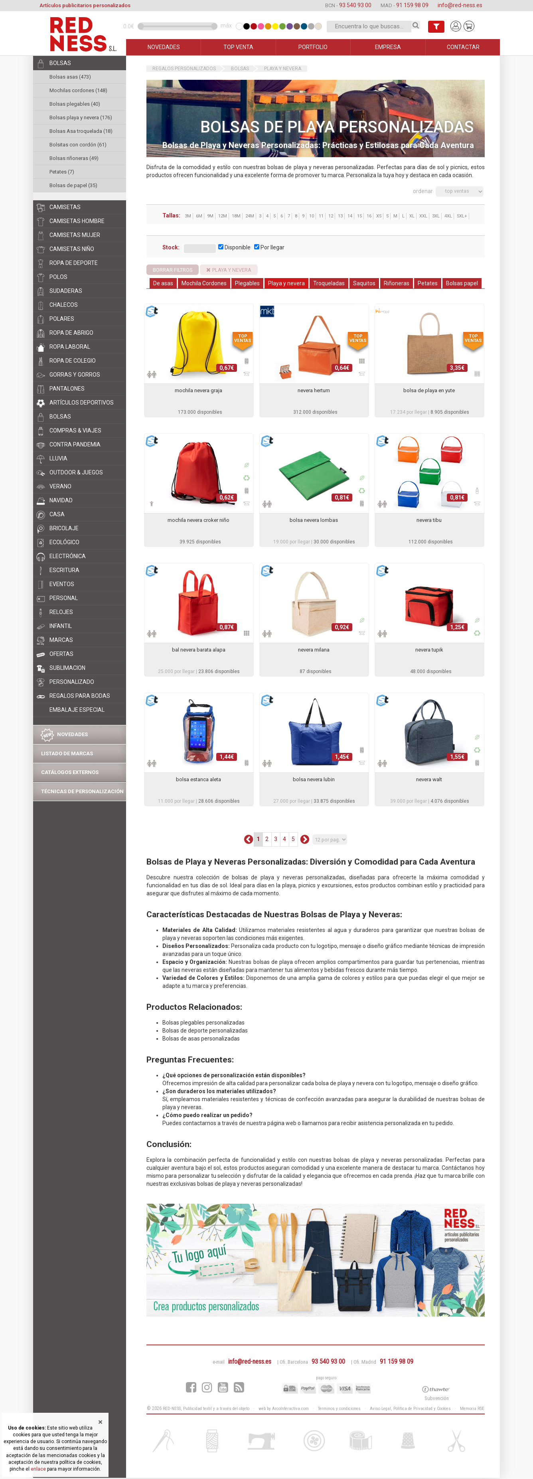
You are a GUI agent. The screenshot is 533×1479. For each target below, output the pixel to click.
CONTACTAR (463, 47)
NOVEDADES (164, 47)
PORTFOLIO (313, 47)
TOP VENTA (238, 47)
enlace (38, 1469)
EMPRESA (388, 47)
